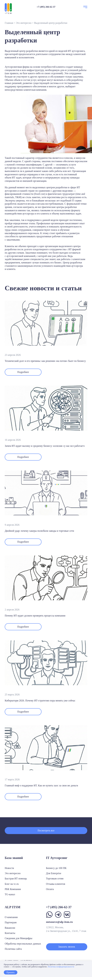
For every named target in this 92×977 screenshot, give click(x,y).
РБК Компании (13, 889)
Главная (9, 23)
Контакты (10, 933)
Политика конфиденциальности (61, 967)
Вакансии (10, 927)
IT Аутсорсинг (57, 858)
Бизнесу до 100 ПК (56, 868)
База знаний (14, 858)
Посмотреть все (46, 830)
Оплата (50, 889)
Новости (9, 868)
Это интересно (23, 23)
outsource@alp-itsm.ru (59, 921)
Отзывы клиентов (55, 884)
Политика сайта (13, 949)
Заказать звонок (66, 946)
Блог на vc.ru (12, 884)
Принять (10, 972)
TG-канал (10, 894)
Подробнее (23, 372)
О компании (11, 917)
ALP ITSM (12, 907)
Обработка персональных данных (23, 943)
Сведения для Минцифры (18, 938)
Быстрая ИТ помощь (16, 878)
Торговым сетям (54, 878)
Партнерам (11, 922)
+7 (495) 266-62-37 (46, 7)
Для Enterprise (53, 873)
